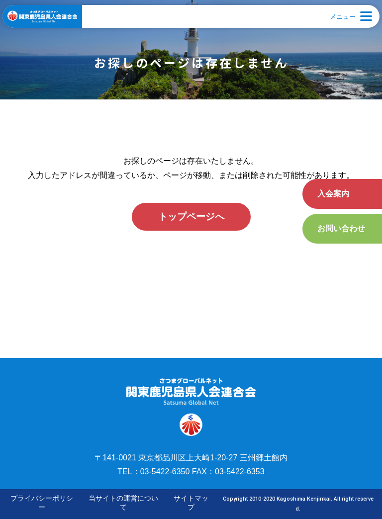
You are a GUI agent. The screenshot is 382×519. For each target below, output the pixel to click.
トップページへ (191, 216)
